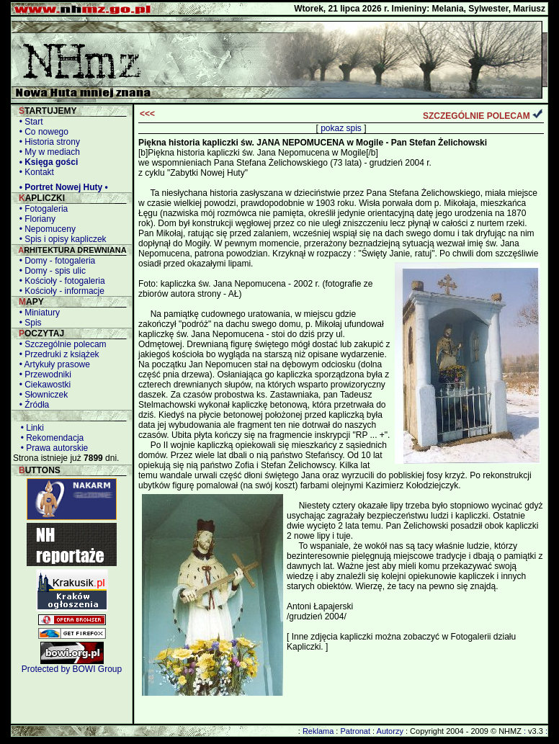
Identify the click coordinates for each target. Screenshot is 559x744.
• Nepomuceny (45, 229)
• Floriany (34, 219)
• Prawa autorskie (52, 448)
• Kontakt (34, 172)
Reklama (318, 731)
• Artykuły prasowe (52, 364)
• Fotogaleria (41, 209)
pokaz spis (341, 128)
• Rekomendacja (50, 438)
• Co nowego (41, 132)
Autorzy (390, 731)
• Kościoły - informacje (59, 291)
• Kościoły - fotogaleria (59, 281)
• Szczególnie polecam (60, 344)
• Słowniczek (41, 395)
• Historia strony (47, 142)
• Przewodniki (42, 374)
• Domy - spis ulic (50, 271)
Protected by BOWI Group (72, 669)
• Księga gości (46, 162)
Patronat (355, 731)
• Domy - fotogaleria (54, 261)
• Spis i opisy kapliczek (60, 239)
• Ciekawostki (42, 385)
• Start (28, 122)
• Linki (30, 428)
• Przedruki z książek (56, 354)
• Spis (28, 323)
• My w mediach (47, 152)
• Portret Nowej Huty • (61, 187)
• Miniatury (37, 313)
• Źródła (31, 405)
